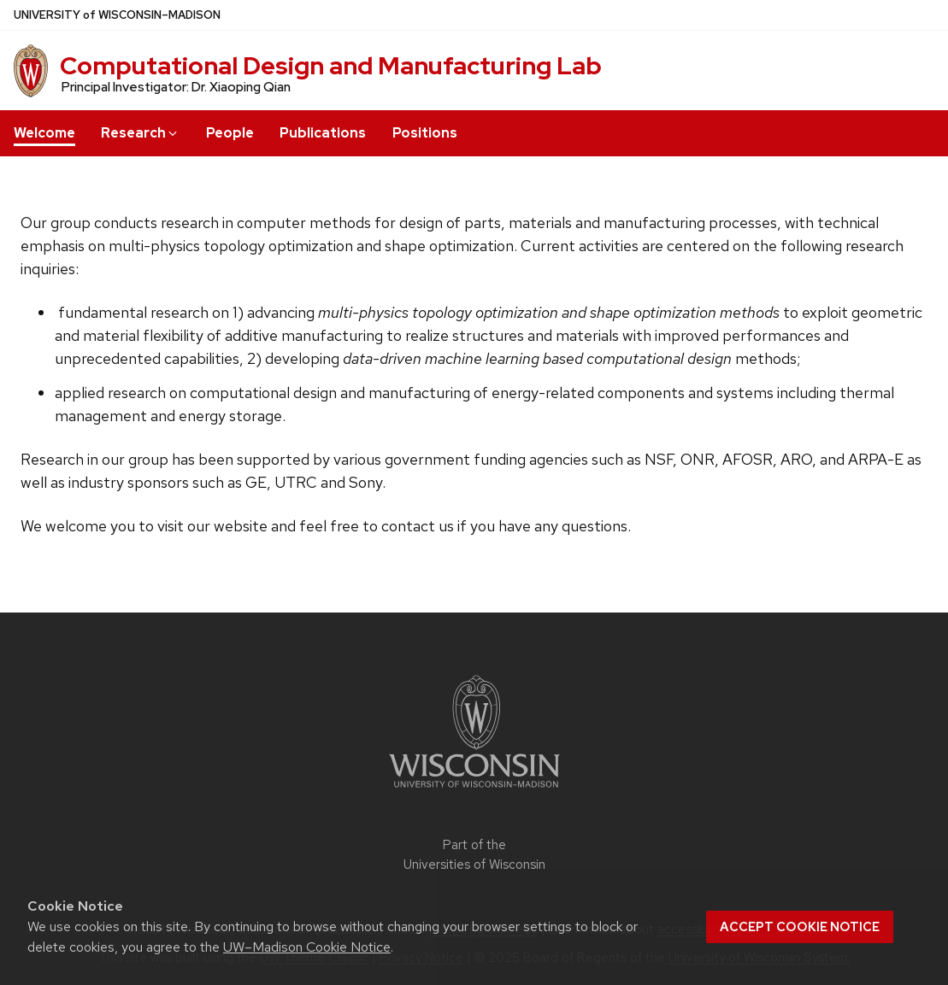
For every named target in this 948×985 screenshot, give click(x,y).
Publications (323, 133)
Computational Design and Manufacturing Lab (331, 66)
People (230, 133)
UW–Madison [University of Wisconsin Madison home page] (117, 15)
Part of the (474, 854)
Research (140, 133)
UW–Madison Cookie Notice (307, 947)
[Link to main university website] (474, 791)
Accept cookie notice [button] (800, 926)
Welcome (44, 133)
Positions (424, 133)
